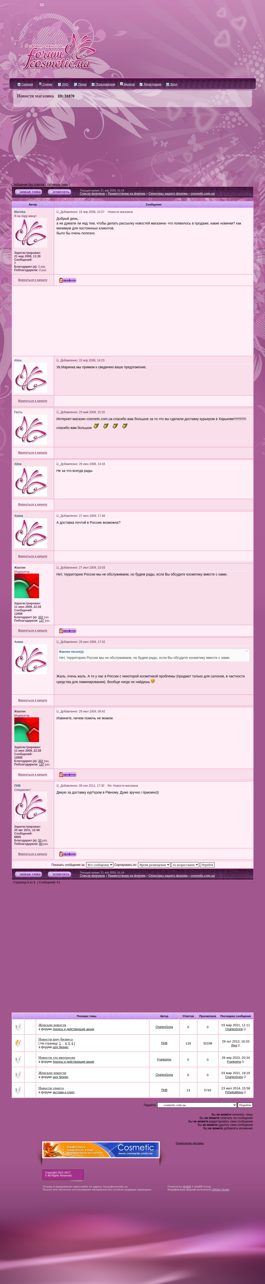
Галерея (25, 84)
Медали (127, 84)
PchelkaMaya (234, 1092)
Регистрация (150, 84)
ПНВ (164, 1043)
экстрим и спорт (64, 1092)
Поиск (80, 84)
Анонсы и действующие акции (73, 1029)
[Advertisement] (133, 145)
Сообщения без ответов (28, 184)
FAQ (63, 84)
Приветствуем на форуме (126, 193)
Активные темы (57, 184)
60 (40, 844)
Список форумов (92, 193)
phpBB (187, 1186)
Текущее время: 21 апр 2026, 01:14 (102, 190)
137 (41, 620)
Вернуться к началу (32, 280)
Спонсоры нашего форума (167, 193)
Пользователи (103, 84)
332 (40, 617)
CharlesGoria (164, 1027)
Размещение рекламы (190, 1143)
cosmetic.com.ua (203, 193)
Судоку (45, 84)
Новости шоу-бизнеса (56, 1039)
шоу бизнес (60, 1047)
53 (39, 840)
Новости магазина (35, 95)
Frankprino (164, 1059)
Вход (171, 84)
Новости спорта (51, 1088)
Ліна (234, 1045)
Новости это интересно (57, 1058)
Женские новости (52, 1025)
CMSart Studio (220, 1189)
